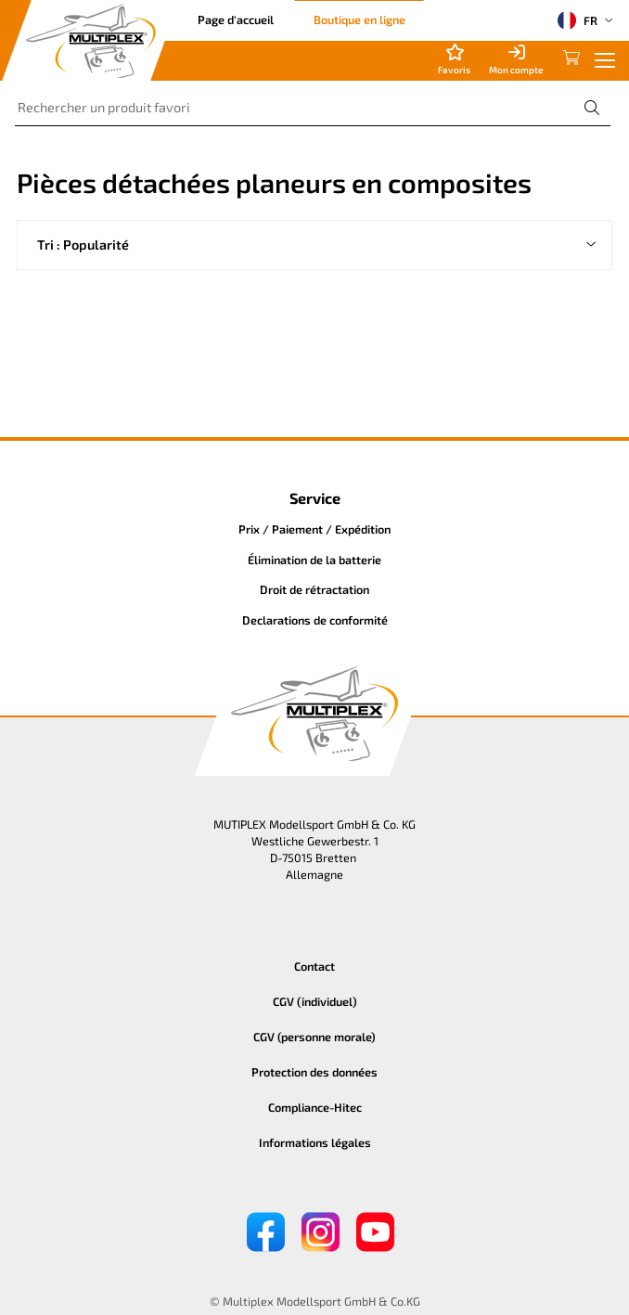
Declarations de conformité (315, 619)
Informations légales (315, 1142)
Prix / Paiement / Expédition (314, 529)
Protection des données (314, 1071)
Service (314, 498)
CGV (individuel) (315, 1001)
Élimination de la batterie (314, 559)
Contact (314, 966)
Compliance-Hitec (315, 1107)
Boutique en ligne (359, 19)
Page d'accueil (236, 19)
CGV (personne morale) (314, 1036)
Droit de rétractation (314, 589)
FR (577, 20)
